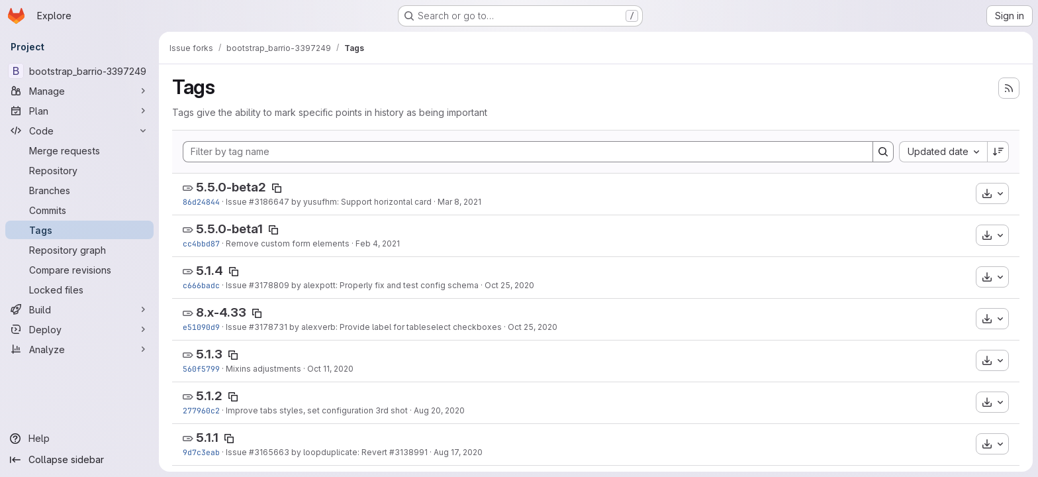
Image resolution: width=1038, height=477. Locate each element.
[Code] (79, 130)
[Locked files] (79, 289)
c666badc (201, 285)
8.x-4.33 (221, 312)
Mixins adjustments (263, 369)
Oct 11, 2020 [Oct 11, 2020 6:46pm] (330, 369)
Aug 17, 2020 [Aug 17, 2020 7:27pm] (458, 452)
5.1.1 (207, 437)
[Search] (883, 151)
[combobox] (943, 151)
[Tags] (79, 230)
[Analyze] (79, 349)
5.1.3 (209, 354)
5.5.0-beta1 (229, 229)
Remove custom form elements (288, 243)
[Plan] (79, 110)
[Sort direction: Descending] (998, 151)
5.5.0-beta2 (231, 187)
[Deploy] (79, 329)
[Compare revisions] (79, 269)
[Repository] (79, 170)
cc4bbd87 (201, 243)
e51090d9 (201, 327)
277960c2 (201, 410)
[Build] (79, 309)
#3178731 (268, 327)
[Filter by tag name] (528, 151)
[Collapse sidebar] (79, 459)
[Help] (79, 438)
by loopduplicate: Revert (339, 452)
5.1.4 (209, 270)
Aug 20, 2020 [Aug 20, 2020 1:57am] (439, 410)
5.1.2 (209, 395)
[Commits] (79, 210)
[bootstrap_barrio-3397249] (79, 71)
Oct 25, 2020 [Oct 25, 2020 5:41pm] (532, 327)
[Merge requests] (79, 150)
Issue (237, 202)
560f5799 (201, 369)
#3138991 (408, 452)
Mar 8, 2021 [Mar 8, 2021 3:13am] (459, 202)
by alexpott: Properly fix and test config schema (384, 285)
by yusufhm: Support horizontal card (360, 202)
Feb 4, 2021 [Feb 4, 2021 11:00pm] (377, 243)
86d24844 (201, 202)
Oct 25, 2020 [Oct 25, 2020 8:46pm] (509, 285)
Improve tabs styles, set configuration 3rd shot (317, 410)
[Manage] (79, 90)
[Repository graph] (79, 249)
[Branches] (79, 190)
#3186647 (269, 202)
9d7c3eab (201, 452)
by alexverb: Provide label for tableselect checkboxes (394, 327)
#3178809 (269, 285)
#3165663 (269, 452)
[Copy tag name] (277, 188)
